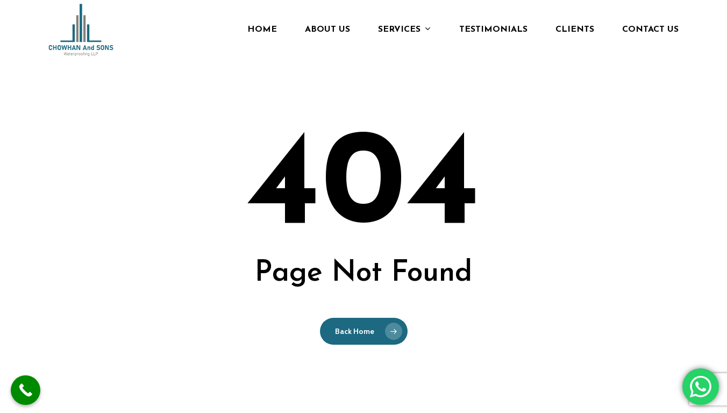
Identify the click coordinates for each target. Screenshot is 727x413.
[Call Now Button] (25, 390)
